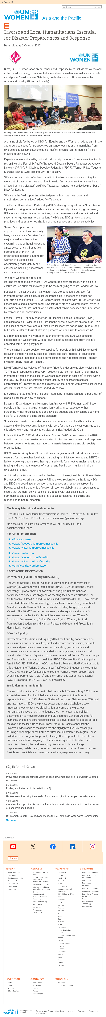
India (59, 897)
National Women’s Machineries (89, 876)
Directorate (12, 875)
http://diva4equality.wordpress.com (27, 565)
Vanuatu (60, 963)
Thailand (61, 949)
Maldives (61, 908)
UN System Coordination (42, 884)
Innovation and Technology (87, 903)
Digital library (37, 979)
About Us (10, 869)
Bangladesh (62, 878)
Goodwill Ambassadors (90, 891)
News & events (13, 979)
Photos (35, 991)
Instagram (92, 846)
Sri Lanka (61, 946)
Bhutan (60, 875)
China (60, 884)
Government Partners (90, 873)
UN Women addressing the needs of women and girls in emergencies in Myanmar (51, 796)
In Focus (11, 988)
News (10, 983)
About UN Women (14, 873)
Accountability (13, 881)
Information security (68, 1011)
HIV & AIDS (37, 907)
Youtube (13, 846)
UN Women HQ (7, 2)
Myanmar (61, 911)
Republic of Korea (64, 933)
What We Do (36, 869)
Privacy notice (53, 1011)
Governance (37, 904)
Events (10, 985)
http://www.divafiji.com (20, 553)
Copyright (23, 1011)
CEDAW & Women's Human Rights (40, 898)
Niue (59, 919)
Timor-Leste (62, 952)
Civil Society (86, 880)
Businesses (86, 883)
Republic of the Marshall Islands (66, 937)
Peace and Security (40, 902)
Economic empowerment (38, 893)
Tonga (60, 957)
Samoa (60, 940)
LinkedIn (73, 846)
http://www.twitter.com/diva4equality (28, 561)
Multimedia (37, 985)
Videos (35, 988)
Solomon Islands (64, 943)
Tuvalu (60, 960)
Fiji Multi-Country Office (66, 894)
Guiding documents (15, 878)
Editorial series (13, 991)
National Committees (90, 888)
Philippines (62, 927)
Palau (60, 925)
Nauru (60, 913)
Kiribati (60, 902)
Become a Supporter (65, 985)
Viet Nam (61, 965)
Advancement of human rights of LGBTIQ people (42, 888)
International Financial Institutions (90, 895)
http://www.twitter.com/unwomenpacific (30, 547)
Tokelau (60, 954)
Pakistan (61, 922)
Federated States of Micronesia (65, 890)
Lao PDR (61, 905)
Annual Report (38, 994)
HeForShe (61, 983)
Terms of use (41, 1011)
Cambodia (61, 881)
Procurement (13, 884)
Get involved (61, 979)
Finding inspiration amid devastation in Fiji (28, 788)
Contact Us (12, 889)
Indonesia (61, 900)
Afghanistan (62, 873)
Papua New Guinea (64, 930)
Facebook (53, 846)
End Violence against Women (40, 874)
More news (10, 820)
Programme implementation (38, 911)
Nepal (60, 916)
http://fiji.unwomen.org (20, 539)
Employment (12, 886)
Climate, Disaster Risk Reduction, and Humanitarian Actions (40, 880)
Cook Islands (62, 886)
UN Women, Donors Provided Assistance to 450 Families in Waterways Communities (52, 815)
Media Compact (88, 906)
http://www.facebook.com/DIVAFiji (27, 557)
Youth (84, 899)
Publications (37, 983)
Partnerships (86, 869)
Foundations (86, 886)
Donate (13, 858)
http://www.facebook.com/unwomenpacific (32, 543)
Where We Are (62, 869)
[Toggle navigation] (6, 26)
